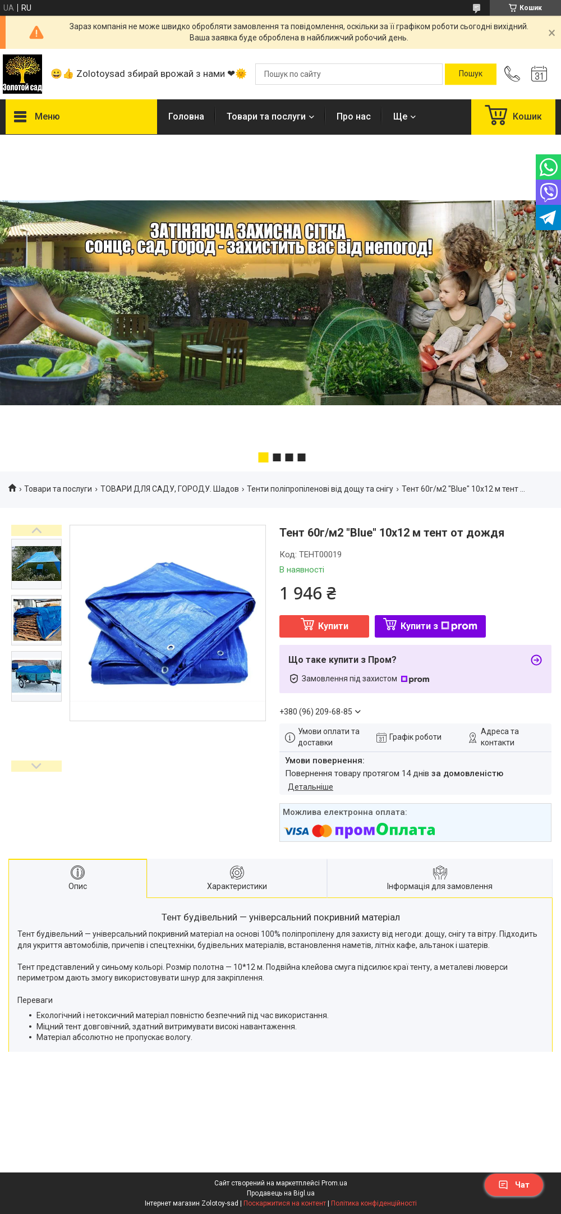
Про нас (354, 116)
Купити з (439, 626)
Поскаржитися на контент (284, 1203)
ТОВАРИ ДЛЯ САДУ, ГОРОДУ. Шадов (169, 488)
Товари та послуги (266, 116)
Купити (333, 626)
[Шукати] (470, 74)
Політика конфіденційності (374, 1203)
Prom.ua (334, 1183)
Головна (186, 116)
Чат (514, 1185)
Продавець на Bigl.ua (281, 1193)
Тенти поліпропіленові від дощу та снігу (320, 488)
